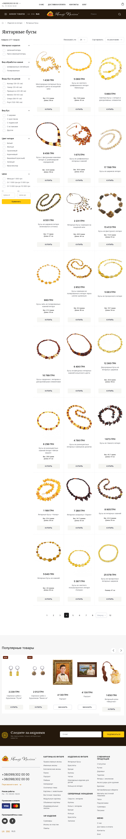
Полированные (13, 71)
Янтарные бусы (74, 762)
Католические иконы (52, 769)
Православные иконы (52, 762)
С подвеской (12, 123)
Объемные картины (51, 802)
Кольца (71, 813)
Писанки (100, 810)
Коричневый (12, 154)
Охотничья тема (50, 788)
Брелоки (100, 786)
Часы (99, 799)
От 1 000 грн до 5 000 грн (18, 182)
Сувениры (47, 821)
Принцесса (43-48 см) (16, 91)
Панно (46, 773)
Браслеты (72, 765)
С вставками (12, 127)
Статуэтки (101, 764)
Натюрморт (48, 784)
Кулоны (71, 773)
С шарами (11, 115)
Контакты (73, 5)
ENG (33, 14)
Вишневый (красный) (16, 158)
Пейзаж (46, 780)
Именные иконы (50, 765)
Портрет (46, 777)
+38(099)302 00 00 (10, 3)
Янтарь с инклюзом (105, 779)
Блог (84, 5)
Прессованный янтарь (16, 54)
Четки (70, 777)
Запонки (71, 821)
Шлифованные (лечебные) (18, 67)
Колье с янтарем (75, 806)
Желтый (10, 147)
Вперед (101, 615)
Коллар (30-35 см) (15, 84)
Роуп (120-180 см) (14, 102)
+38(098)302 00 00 (15, 779)
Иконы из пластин (51, 825)
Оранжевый (12, 151)
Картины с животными (53, 791)
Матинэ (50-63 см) (15, 95)
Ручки (99, 768)
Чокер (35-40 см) (14, 87)
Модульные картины (52, 799)
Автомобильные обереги (107, 790)
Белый (9, 143)
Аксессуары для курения (108, 782)
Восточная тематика (52, 795)
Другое (10, 130)
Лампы (46, 828)
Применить (16, 202)
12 (110, 615)
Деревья (100, 771)
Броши (70, 769)
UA (28, 14)
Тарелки (100, 775)
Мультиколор (12, 166)
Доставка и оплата (56, 5)
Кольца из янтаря (75, 786)
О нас (41, 5)
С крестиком (12, 119)
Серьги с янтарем (75, 799)
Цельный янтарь (14, 50)
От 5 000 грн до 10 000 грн (18, 186)
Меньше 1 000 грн (14, 179)
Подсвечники (102, 803)
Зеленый (10, 162)
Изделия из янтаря (15, 23)
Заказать (62, 707)
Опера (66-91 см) (14, 99)
